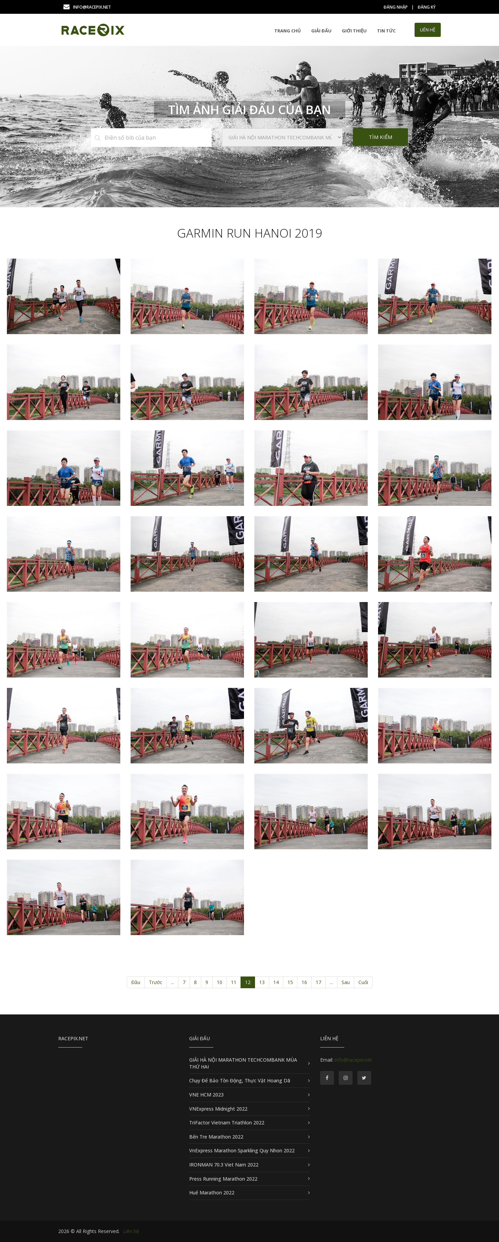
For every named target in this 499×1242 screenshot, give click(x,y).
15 (290, 982)
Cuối (363, 982)
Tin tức (386, 31)
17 (318, 982)
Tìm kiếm (380, 136)
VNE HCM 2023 (206, 1094)
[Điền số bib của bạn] (158, 137)
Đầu (135, 982)
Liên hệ (131, 1231)
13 (262, 982)
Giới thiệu (354, 31)
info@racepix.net (87, 7)
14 (276, 982)
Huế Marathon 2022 (211, 1192)
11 (233, 982)
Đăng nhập (396, 7)
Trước (155, 982)
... (172, 982)
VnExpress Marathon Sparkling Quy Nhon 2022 (242, 1150)
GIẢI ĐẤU (321, 31)
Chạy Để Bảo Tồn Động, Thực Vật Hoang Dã (239, 1080)
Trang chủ (287, 31)
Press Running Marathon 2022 (223, 1178)
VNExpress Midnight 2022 (218, 1108)
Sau (346, 982)
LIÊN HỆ (427, 30)
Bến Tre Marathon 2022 (216, 1136)
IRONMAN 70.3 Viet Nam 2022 (223, 1164)
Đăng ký (427, 7)
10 (219, 982)
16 (304, 982)
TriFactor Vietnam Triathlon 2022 (226, 1122)
